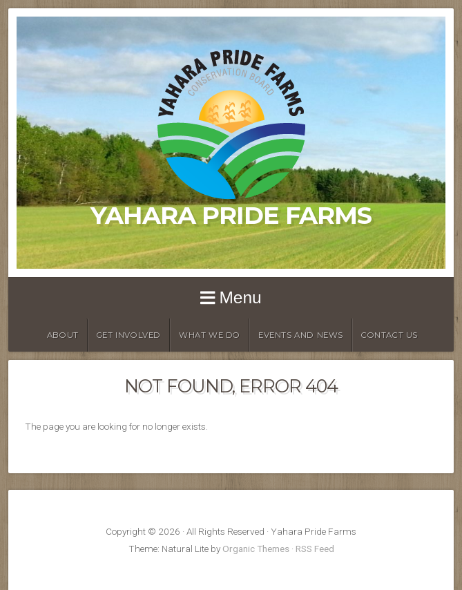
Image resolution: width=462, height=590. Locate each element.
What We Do (209, 335)
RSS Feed (315, 548)
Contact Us (389, 335)
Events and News (300, 335)
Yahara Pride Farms (231, 215)
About (63, 335)
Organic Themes (255, 548)
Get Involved (129, 335)
